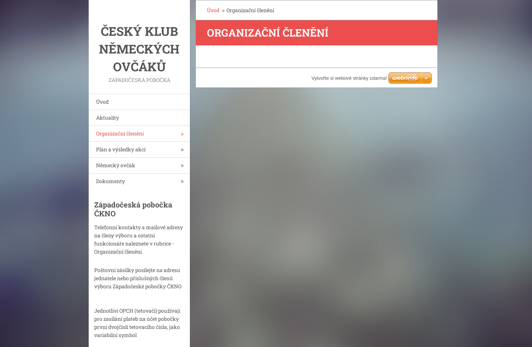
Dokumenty (110, 181)
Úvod (102, 101)
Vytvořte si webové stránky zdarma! (349, 78)
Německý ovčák (115, 165)
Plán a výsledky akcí (121, 149)
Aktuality (107, 117)
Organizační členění (120, 133)
